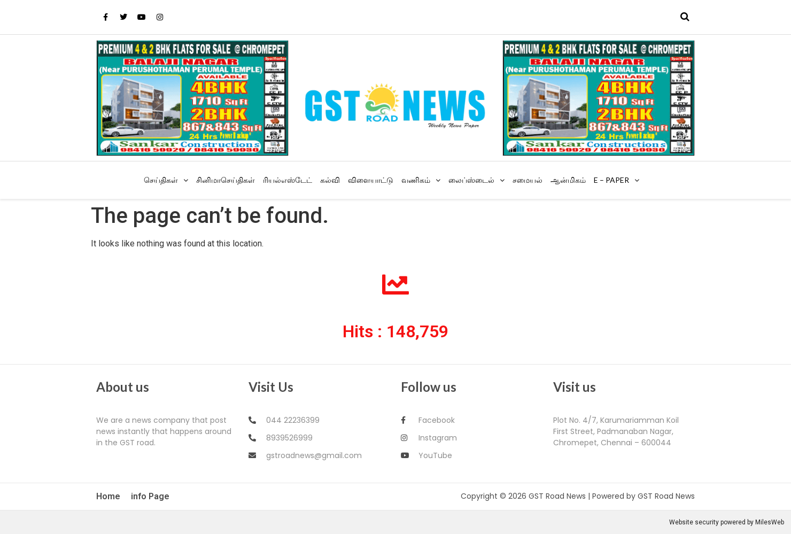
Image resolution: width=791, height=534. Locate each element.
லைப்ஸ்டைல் (471, 179)
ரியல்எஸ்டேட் (287, 179)
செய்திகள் (161, 179)
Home (108, 496)
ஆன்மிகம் (568, 179)
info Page (150, 496)
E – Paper (611, 179)
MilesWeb (769, 522)
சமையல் (527, 179)
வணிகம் (415, 179)
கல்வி (330, 179)
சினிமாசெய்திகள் (225, 179)
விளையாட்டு (370, 179)
